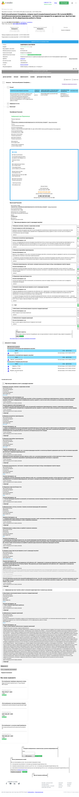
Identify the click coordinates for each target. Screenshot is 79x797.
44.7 (4, 515)
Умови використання (39, 792)
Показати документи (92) (17, 219)
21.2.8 (4, 601)
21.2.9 (4, 622)
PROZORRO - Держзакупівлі (47, 783)
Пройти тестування (16, 772)
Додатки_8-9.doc (16, 368)
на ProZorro (23, 22)
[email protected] (24, 64)
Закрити (25, 772)
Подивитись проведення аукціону (69, 84)
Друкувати (4, 666)
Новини (60, 784)
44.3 (6, 446)
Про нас (60, 787)
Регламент (69, 783)
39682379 (22, 58)
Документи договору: (17, 178)
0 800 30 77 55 (47, 2)
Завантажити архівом (13, 346)
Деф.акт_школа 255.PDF (16, 359)
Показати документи (16, 135)
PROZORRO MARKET (45, 784)
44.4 (4, 424)
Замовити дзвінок (48, 4)
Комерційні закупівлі (46, 787)
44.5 (6, 395)
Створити (39, 756)
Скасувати (29, 756)
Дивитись (4, 695)
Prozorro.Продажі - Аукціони (48, 786)
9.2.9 (11, 559)
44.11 (9, 559)
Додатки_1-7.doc (16, 366)
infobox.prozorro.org (22, 770)
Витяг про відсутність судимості (40, 70)
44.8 (4, 495)
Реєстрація (64, 3)
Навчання (61, 783)
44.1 (4, 536)
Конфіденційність (31, 792)
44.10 (6, 559)
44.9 (4, 559)
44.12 (4, 474)
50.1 (6, 424)
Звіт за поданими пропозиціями (8, 669)
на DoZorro (29, 22)
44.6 (4, 395)
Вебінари (69, 784)
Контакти (61, 786)
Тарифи (68, 786)
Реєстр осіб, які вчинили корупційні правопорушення (40, 72)
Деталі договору (16, 182)
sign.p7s (16, 352)
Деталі (14, 234)
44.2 (4, 446)
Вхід (55, 3)
